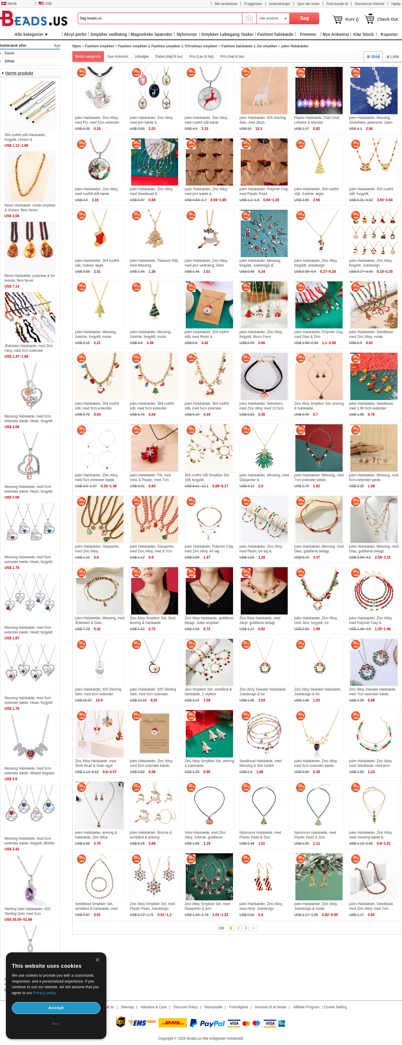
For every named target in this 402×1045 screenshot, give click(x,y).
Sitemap (127, 1007)
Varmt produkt (19, 73)
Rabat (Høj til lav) (169, 56)
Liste (392, 56)
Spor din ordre (308, 4)
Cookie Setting (335, 1007)
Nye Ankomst (118, 56)
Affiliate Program (306, 1007)
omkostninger (279, 4)
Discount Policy (186, 1007)
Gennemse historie (370, 4)
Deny (56, 1023)
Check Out (387, 19)
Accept (56, 1007)
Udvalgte (142, 56)
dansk (9, 3)
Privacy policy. (45, 993)
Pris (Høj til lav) (232, 56)
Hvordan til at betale (271, 1007)
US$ (45, 3)
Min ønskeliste (226, 4)
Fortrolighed (238, 1007)
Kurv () (352, 19)
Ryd (57, 46)
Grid (373, 56)
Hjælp (396, 4)
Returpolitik (213, 1007)
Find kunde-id (337, 4)
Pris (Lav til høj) (201, 56)
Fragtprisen (253, 4)
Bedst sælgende (88, 56)
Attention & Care (154, 1007)
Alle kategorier (30, 34)
